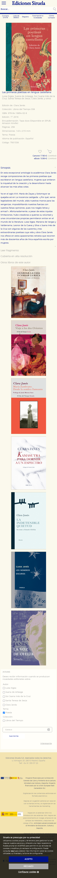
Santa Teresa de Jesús (19, 99)
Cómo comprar (51, 17)
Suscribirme (13, 736)
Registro (25, 17)
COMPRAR (52, 156)
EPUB (47, 121)
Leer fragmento (10, 250)
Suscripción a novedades (37, 17)
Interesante (46, 744)
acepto (29, 859)
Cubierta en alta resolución (16, 256)
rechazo (28, 866)
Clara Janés (37, 99)
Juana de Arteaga (24, 96)
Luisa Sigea (8, 96)
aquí (12, 851)
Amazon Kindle (9, 123)
